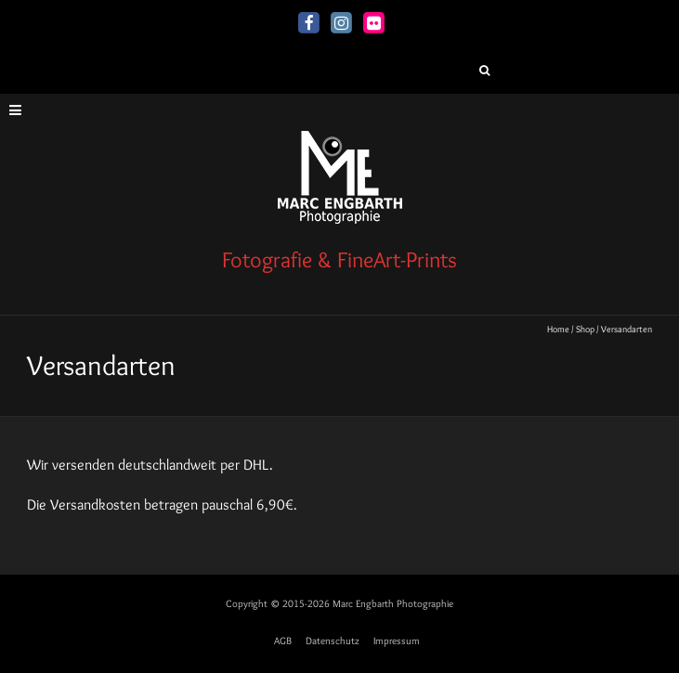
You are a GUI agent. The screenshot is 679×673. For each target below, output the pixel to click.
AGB (283, 640)
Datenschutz (332, 640)
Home (558, 329)
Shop (585, 329)
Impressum (396, 640)
